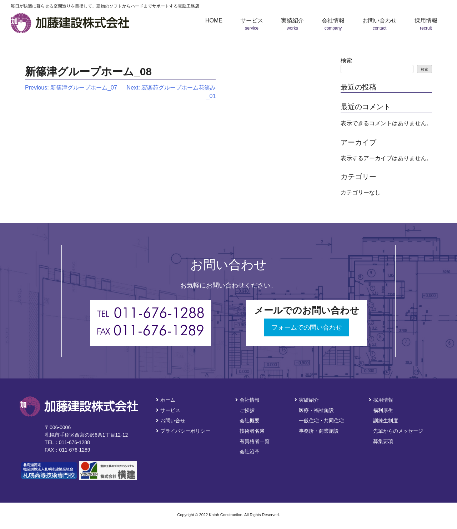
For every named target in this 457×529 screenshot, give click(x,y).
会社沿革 (250, 451)
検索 (346, 60)
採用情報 (381, 400)
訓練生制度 (385, 420)
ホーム (165, 400)
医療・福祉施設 (316, 410)
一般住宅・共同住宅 (321, 420)
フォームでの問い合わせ (306, 327)
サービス (168, 410)
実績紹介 (307, 400)
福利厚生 (383, 410)
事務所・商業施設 (319, 431)
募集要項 (383, 441)
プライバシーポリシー (183, 431)
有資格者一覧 (255, 441)
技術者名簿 (252, 431)
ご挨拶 (247, 410)
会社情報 (247, 400)
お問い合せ (170, 420)
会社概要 (250, 420)
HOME (213, 20)
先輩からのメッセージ (398, 431)
